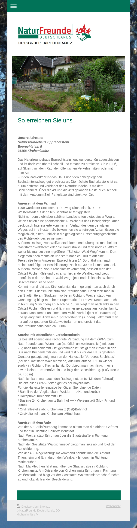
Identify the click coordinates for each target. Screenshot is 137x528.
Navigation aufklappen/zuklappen (69, 6)
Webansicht (113, 506)
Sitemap (45, 506)
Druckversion (28, 506)
